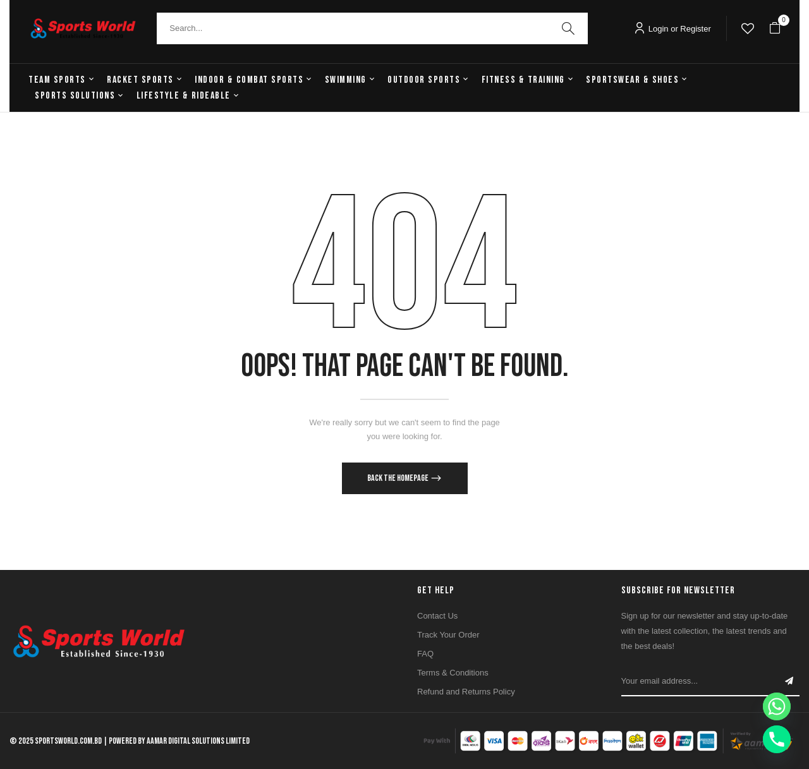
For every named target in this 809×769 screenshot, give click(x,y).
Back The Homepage (398, 478)
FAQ (425, 653)
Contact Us (437, 616)
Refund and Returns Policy (466, 691)
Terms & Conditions (453, 672)
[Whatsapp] (777, 706)
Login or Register (672, 28)
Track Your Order (448, 634)
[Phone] (777, 739)
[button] (775, 28)
